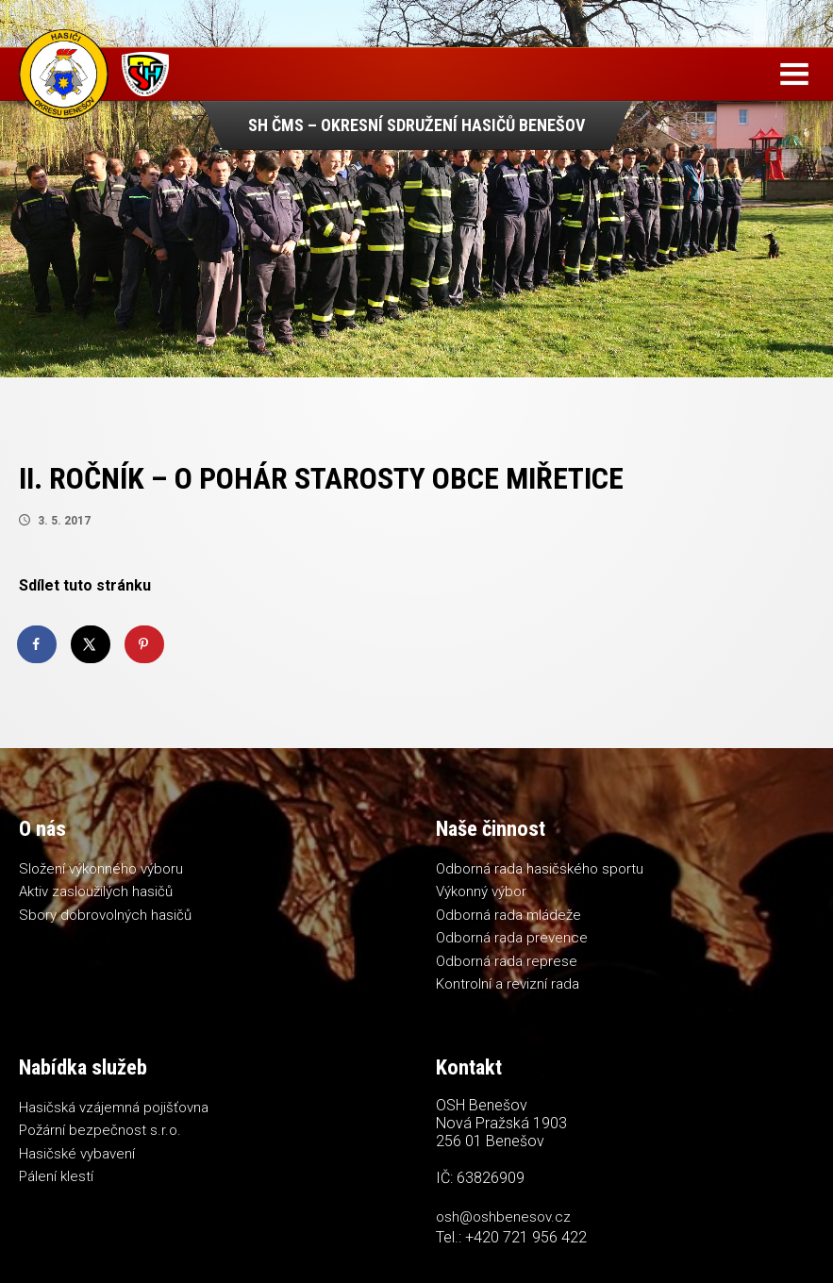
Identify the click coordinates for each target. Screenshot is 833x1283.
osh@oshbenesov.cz (503, 1216)
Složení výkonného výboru (101, 868)
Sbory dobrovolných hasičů (105, 915)
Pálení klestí (56, 1176)
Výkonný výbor (481, 891)
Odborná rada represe (506, 961)
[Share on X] (91, 644)
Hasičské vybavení (77, 1153)
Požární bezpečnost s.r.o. (100, 1130)
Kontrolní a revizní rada (507, 983)
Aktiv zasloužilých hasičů (96, 891)
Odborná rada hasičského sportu (539, 868)
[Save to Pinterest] (145, 644)
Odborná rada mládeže (508, 915)
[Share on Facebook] (38, 644)
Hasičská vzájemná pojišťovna (113, 1107)
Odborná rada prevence (512, 937)
